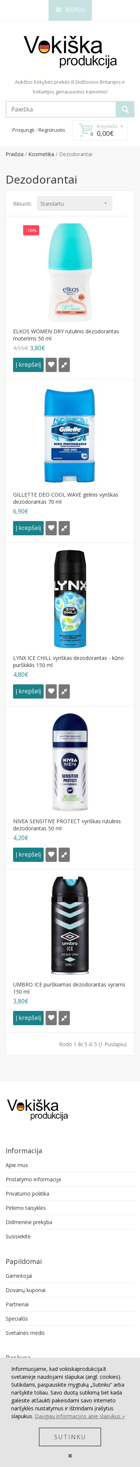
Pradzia (15, 154)
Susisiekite (18, 1236)
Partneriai (17, 1304)
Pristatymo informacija (33, 1179)
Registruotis (51, 130)
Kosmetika (41, 154)
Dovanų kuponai (26, 1290)
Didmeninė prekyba (29, 1222)
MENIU (70, 10)
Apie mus (17, 1165)
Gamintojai (19, 1275)
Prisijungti (23, 130)
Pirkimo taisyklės (26, 1207)
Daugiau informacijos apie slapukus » (80, 1416)
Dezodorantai (75, 154)
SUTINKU (70, 1437)
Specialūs (17, 1318)
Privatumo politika (27, 1193)
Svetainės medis (25, 1332)
